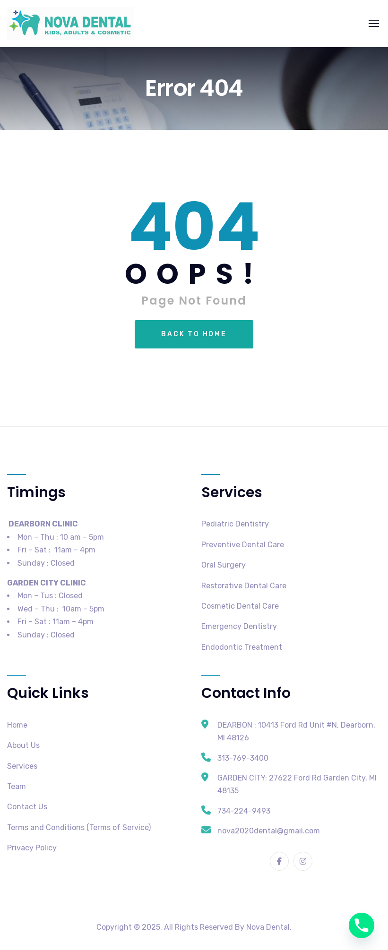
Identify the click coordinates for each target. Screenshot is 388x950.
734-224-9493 (243, 810)
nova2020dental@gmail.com (268, 830)
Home (17, 725)
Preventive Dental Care (242, 544)
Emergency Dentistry (239, 626)
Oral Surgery (223, 564)
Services (22, 766)
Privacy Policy (32, 847)
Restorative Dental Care (243, 585)
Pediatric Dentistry (235, 523)
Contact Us (27, 806)
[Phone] (361, 925)
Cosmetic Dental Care (240, 606)
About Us (23, 745)
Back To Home (194, 334)
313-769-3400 (242, 758)
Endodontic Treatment (241, 647)
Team (16, 786)
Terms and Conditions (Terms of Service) (79, 827)
